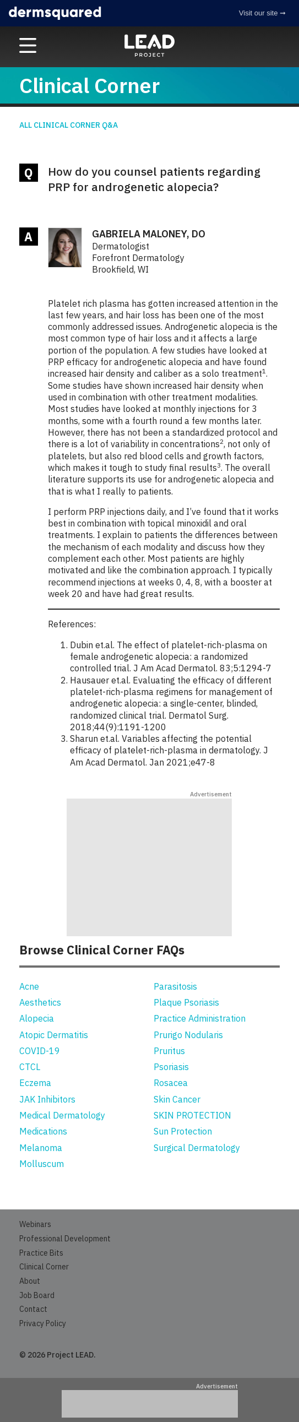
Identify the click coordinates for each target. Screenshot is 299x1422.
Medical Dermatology (62, 1115)
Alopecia (36, 1018)
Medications (43, 1131)
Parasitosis (175, 986)
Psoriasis (171, 1066)
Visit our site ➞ (262, 13)
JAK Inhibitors (47, 1099)
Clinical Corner (44, 1267)
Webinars (35, 1224)
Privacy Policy (42, 1323)
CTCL (29, 1066)
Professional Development (65, 1239)
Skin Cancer (177, 1099)
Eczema (35, 1082)
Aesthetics (40, 1002)
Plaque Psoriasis (186, 1002)
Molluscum (41, 1163)
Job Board (37, 1295)
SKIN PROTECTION (192, 1115)
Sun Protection (183, 1131)
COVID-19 (39, 1050)
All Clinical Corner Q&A (68, 125)
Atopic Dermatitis (53, 1034)
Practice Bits (41, 1253)
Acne (29, 986)
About (29, 1281)
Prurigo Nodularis (188, 1034)
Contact (33, 1309)
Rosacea (171, 1082)
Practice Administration (200, 1018)
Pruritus (169, 1050)
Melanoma (40, 1147)
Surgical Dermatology (197, 1147)
